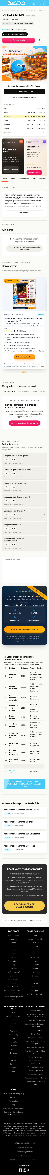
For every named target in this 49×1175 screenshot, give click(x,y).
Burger (13, 965)
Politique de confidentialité (24, 1143)
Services (42, 179)
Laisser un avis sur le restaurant (24, 423)
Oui (7, 459)
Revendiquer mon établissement (24, 905)
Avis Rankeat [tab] (9, 392)
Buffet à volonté (13, 972)
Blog (13, 1105)
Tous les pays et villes (35, 994)
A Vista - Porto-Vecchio (35, 1020)
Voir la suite (24, 213)
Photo (5, 179)
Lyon (35, 961)
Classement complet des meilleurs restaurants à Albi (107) (24, 783)
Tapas (13, 983)
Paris (35, 935)
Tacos (13, 946)
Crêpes (13, 957)
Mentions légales (24, 1156)
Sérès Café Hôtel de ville (13, 735)
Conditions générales (24, 1152)
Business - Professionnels (13, 1108)
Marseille (35, 965)
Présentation (24, 179)
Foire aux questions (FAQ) (13, 1094)
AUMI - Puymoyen (35, 1057)
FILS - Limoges (35, 1030)
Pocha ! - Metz (35, 1011)
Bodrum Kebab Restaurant (13, 752)
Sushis (13, 954)
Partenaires (13, 1101)
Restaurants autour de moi (35, 1078)
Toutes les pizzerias (35, 1070)
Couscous (13, 939)
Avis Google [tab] (39, 392)
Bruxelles (35, 943)
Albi (16, 198)
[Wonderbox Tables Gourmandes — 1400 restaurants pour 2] (24, 294)
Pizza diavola (13, 935)
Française (5, 19)
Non (13, 459)
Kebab (13, 943)
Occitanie (39, 10)
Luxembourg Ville (35, 939)
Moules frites (13, 979)
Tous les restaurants (18, 10)
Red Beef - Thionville (35, 1047)
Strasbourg (35, 957)
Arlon (35, 946)
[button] (13, 156)
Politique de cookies (24, 1147)
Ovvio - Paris (35, 1034)
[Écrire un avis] (34, 3)
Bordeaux (35, 987)
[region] (24, 720)
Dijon (35, 983)
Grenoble (35, 976)
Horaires (13, 179)
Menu (34, 179)
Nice (13, 1071)
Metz (36, 950)
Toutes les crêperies (35, 1074)
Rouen (35, 979)
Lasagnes (13, 976)
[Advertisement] (24, 571)
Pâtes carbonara (13, 961)
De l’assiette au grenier (13, 697)
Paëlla (13, 950)
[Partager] (38, 40)
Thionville (35, 954)
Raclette (13, 968)
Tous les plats (13, 987)
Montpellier (35, 991)
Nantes (35, 972)
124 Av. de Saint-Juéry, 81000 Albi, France (24, 86)
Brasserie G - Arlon (35, 1037)
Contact (13, 1097)
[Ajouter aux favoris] (6, 50)
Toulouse (35, 968)
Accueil (4, 10)
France (30, 10)
